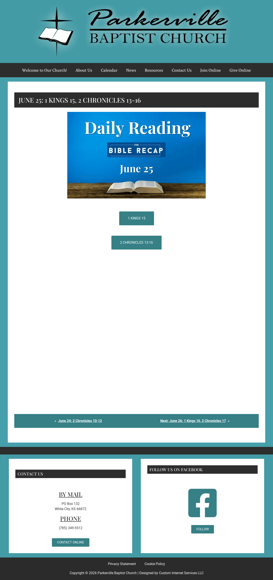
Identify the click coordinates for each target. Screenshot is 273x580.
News (131, 70)
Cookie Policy (155, 564)
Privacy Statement (122, 564)
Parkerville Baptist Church (117, 573)
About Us (83, 70)
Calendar (109, 70)
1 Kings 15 (136, 218)
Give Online (240, 70)
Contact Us (182, 70)
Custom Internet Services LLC (181, 573)
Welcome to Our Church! (44, 70)
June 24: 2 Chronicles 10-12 (80, 421)
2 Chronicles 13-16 (136, 242)
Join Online (210, 70)
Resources (154, 70)
